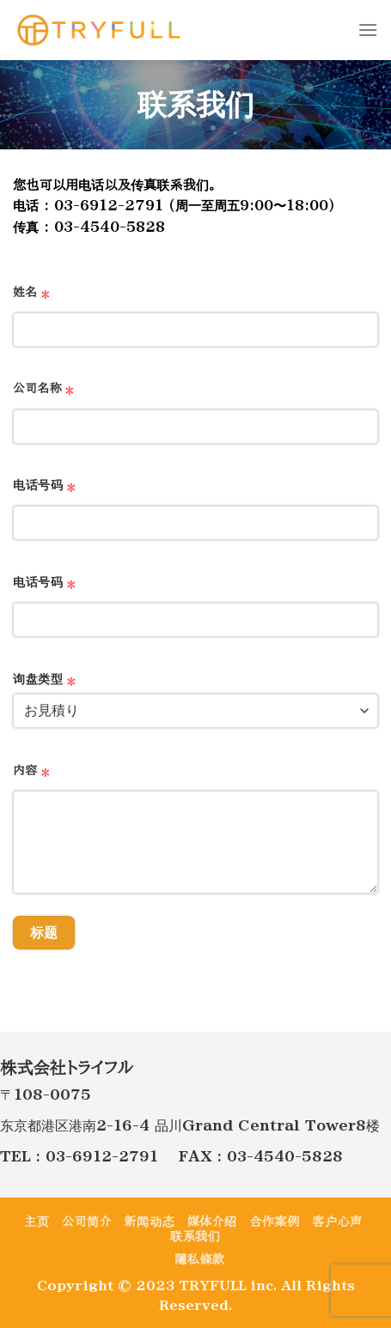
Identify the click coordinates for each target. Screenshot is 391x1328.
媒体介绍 (212, 1222)
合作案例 (275, 1222)
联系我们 (195, 1236)
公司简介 (87, 1222)
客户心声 (337, 1222)
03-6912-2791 (102, 1156)
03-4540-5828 (285, 1156)
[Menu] (367, 30)
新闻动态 (149, 1222)
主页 (36, 1222)
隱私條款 (199, 1259)
